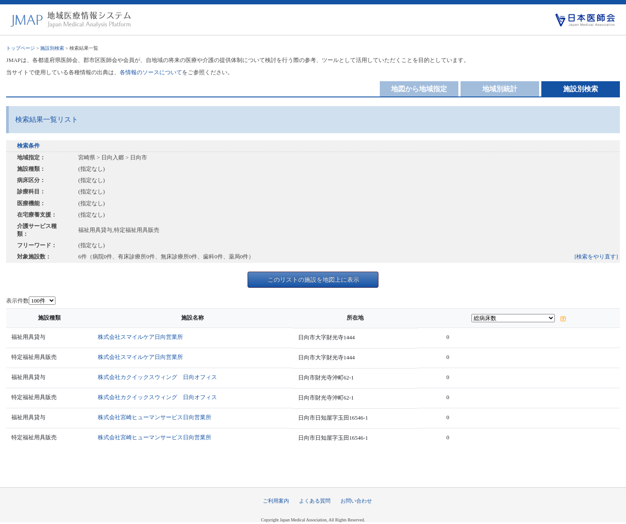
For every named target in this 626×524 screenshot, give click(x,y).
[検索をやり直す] (596, 256)
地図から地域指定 (419, 89)
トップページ (20, 48)
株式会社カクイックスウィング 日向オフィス (157, 377)
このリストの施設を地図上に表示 (313, 279)
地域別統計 (499, 89)
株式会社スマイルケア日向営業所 (140, 337)
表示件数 (17, 300)
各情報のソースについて (151, 72)
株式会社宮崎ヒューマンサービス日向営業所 (154, 417)
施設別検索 (52, 48)
